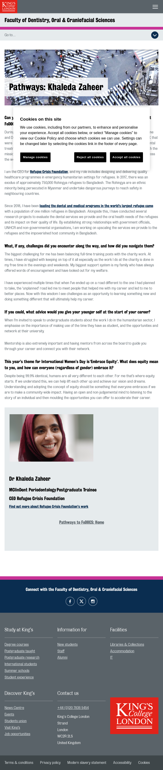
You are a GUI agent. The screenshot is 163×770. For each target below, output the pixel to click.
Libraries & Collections (127, 644)
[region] (81, 138)
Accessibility (122, 763)
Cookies (144, 763)
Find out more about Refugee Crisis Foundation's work (48, 506)
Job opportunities (17, 734)
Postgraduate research (22, 657)
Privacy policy (50, 763)
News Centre (14, 708)
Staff (60, 651)
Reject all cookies (90, 157)
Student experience (19, 677)
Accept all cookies (126, 157)
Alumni (62, 657)
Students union (16, 721)
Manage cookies (35, 157)
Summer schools (17, 671)
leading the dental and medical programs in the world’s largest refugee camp (96, 205)
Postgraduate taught (20, 651)
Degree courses (17, 644)
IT (111, 657)
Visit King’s (12, 727)
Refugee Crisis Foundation (49, 171)
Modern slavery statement (86, 763)
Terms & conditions (19, 763)
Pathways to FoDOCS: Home (81, 522)
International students (21, 664)
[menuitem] (29, 644)
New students (67, 644)
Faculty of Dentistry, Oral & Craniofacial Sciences (60, 20)
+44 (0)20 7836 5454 (73, 708)
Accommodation (122, 651)
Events (9, 714)
